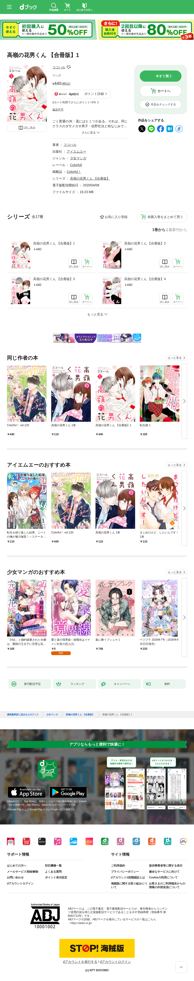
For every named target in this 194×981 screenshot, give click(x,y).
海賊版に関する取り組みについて (129, 885)
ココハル (58, 67)
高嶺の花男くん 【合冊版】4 (145, 279)
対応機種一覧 (53, 865)
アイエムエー (76, 151)
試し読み (29, 127)
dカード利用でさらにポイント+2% (74, 102)
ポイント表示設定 (56, 877)
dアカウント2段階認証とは (128, 877)
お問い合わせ (15, 877)
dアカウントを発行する (80, 962)
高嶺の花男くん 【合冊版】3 (54, 279)
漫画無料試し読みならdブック (22, 714)
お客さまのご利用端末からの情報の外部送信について (167, 885)
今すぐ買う (164, 76)
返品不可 (58, 109)
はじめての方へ (16, 865)
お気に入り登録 (116, 217)
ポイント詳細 (94, 94)
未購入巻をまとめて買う (165, 217)
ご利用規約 (118, 865)
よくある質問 (53, 871)
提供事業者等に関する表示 (165, 865)
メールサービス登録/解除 (22, 871)
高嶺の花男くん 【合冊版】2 (145, 243)
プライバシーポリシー (125, 871)
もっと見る (175, 357)
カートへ (163, 91)
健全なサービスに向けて (164, 871)
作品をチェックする (163, 104)
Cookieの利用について (163, 877)
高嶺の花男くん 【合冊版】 (90, 178)
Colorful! (76, 165)
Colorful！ (74, 172)
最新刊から (178, 230)
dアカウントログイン (20, 883)
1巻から (158, 230)
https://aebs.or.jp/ (81, 923)
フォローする (68, 67)
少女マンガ (78, 158)
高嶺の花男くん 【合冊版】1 (54, 243)
